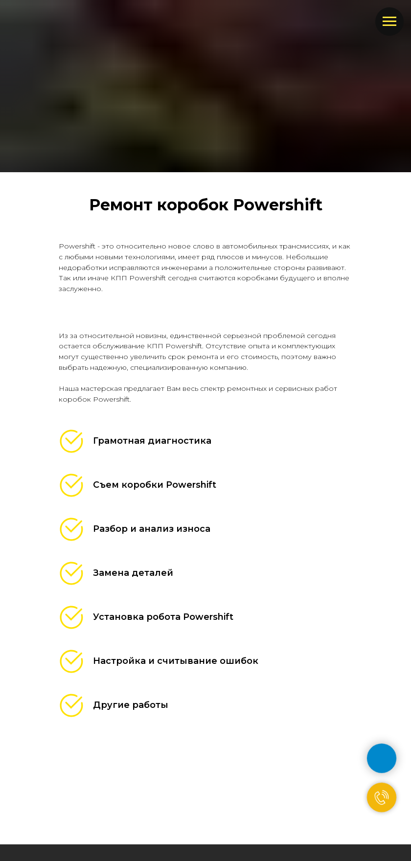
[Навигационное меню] (389, 21)
